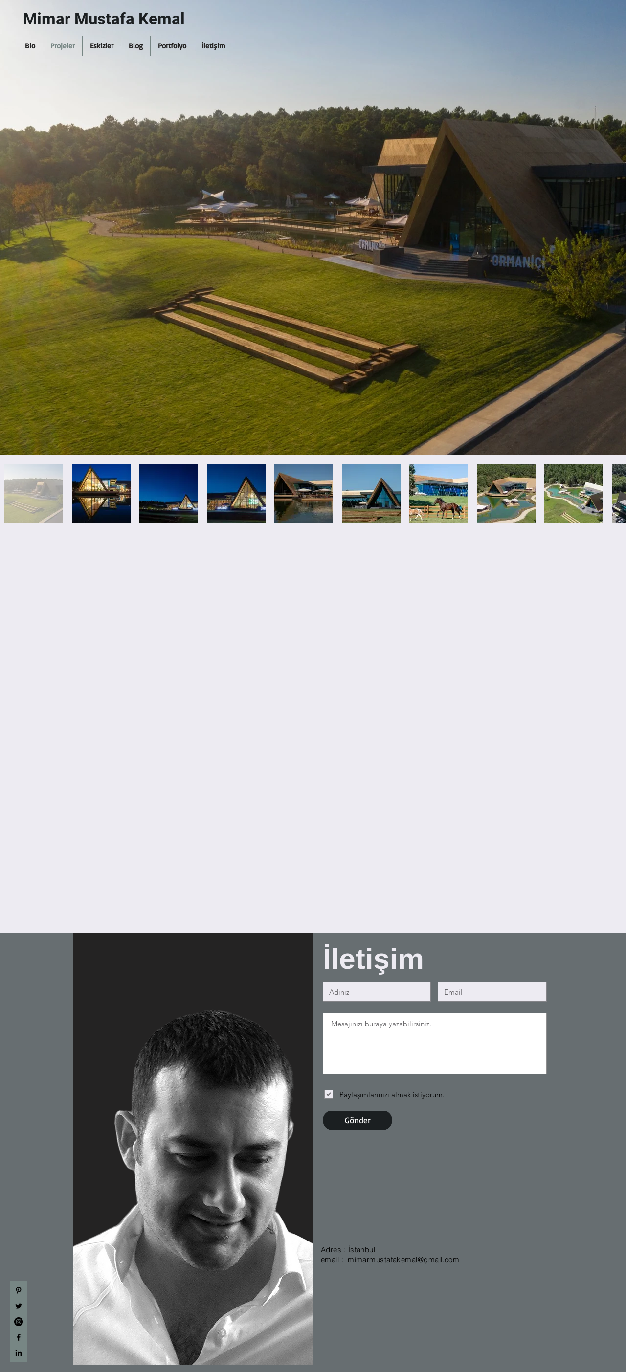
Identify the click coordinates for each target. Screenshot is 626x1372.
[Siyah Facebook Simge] (18, 1337)
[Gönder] (357, 1120)
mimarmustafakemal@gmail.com (403, 1259)
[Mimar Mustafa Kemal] (121, 19)
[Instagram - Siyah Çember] (18, 1321)
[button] (30, 46)
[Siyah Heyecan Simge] (18, 1306)
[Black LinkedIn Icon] (18, 1353)
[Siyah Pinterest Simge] (18, 1290)
